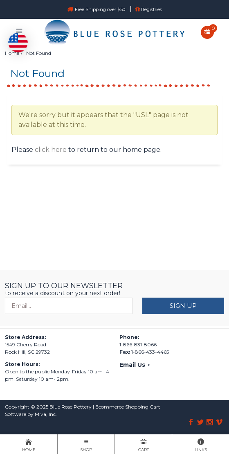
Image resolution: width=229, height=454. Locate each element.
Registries (148, 9)
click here (51, 150)
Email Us (135, 364)
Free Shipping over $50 (100, 9)
